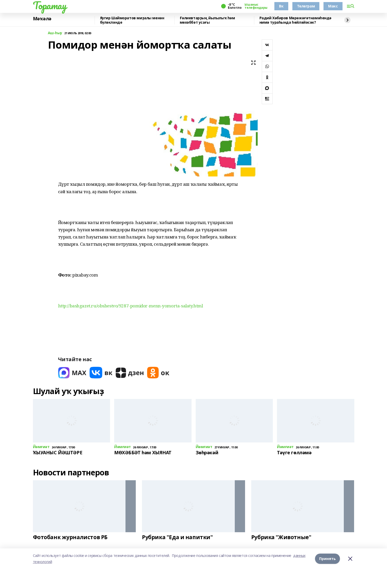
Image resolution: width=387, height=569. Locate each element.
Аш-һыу (55, 33)
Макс (333, 6)
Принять (327, 558)
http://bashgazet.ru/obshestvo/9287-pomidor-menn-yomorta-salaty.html (130, 306)
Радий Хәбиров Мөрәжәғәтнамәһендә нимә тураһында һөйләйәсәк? (295, 20)
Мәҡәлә (42, 19)
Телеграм (306, 6)
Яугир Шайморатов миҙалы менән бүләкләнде (132, 20)
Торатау (50, 5)
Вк (281, 6)
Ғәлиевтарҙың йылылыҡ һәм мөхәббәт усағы (207, 20)
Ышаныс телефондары (256, 6)
